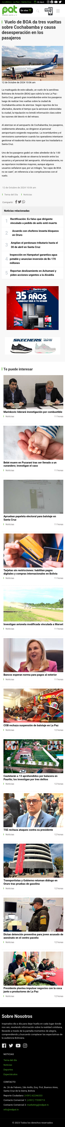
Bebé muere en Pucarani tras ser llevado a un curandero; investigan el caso (30, 464)
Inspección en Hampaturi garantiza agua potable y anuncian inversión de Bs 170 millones (33, 259)
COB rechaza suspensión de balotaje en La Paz (30, 725)
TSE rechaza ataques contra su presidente (28, 829)
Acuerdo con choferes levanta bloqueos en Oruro (35, 233)
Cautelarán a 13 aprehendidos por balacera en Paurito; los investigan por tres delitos (30, 777)
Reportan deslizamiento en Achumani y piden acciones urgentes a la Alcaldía (33, 273)
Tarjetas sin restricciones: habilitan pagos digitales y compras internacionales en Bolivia (30, 572)
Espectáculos (10, 1074)
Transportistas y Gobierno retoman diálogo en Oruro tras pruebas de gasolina (30, 882)
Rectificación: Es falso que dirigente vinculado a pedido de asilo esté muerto (33, 221)
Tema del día (10, 1060)
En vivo (26, 10)
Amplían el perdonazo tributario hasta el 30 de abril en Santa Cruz (34, 245)
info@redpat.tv (11, 1109)
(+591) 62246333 (33, 1095)
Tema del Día (11, 194)
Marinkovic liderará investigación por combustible (32, 412)
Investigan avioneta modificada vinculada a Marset (33, 624)
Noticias (27, 194)
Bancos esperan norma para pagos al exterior (30, 674)
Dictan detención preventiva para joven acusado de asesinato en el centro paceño (33, 936)
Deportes (8, 1069)
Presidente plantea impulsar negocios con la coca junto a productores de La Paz (32, 990)
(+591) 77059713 (36, 1100)
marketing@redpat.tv (38, 1105)
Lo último (6, 2)
